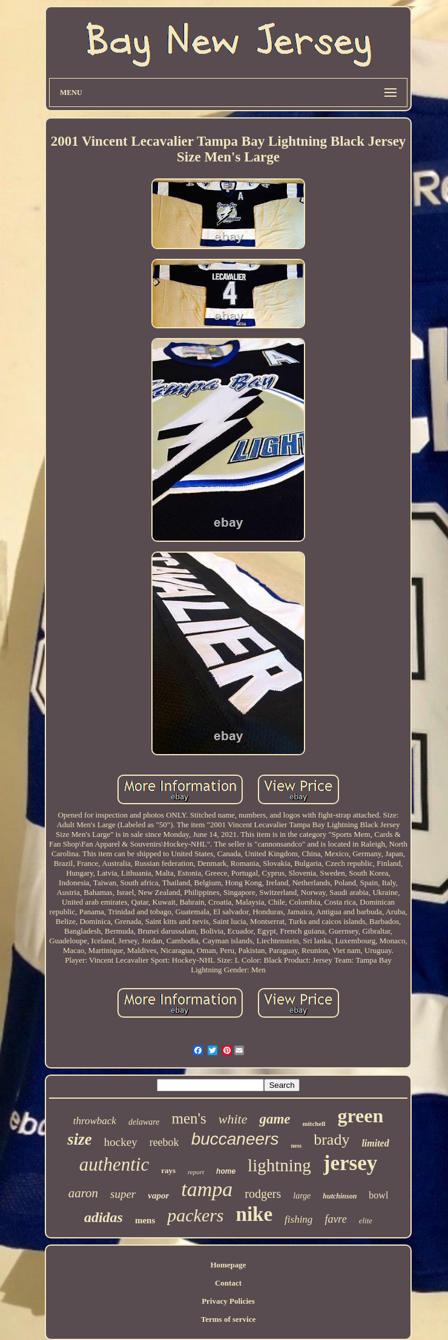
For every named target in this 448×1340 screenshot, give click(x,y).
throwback (94, 1121)
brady (331, 1139)
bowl (378, 1195)
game (274, 1119)
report (196, 1172)
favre (335, 1219)
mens (145, 1220)
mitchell (314, 1123)
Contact (228, 1282)
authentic (114, 1164)
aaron (83, 1193)
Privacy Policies (228, 1301)
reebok (164, 1142)
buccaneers (235, 1139)
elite (365, 1220)
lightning (279, 1165)
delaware (144, 1122)
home (226, 1171)
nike (254, 1214)
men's (188, 1118)
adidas (103, 1217)
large (302, 1195)
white (233, 1119)
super (123, 1194)
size (79, 1139)
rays (168, 1170)
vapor (158, 1195)
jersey (350, 1163)
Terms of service (228, 1319)
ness (296, 1145)
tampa (206, 1189)
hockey (120, 1142)
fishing (298, 1219)
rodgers (263, 1193)
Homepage (228, 1264)
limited (375, 1143)
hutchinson (340, 1196)
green (360, 1116)
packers (195, 1215)
